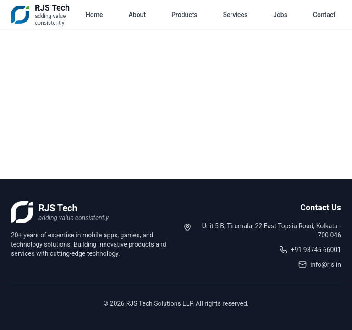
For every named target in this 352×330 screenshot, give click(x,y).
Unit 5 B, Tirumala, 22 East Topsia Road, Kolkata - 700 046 (271, 230)
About (137, 14)
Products (184, 14)
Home (94, 14)
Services (235, 14)
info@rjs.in (325, 264)
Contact (324, 14)
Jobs (280, 14)
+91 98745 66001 (316, 249)
